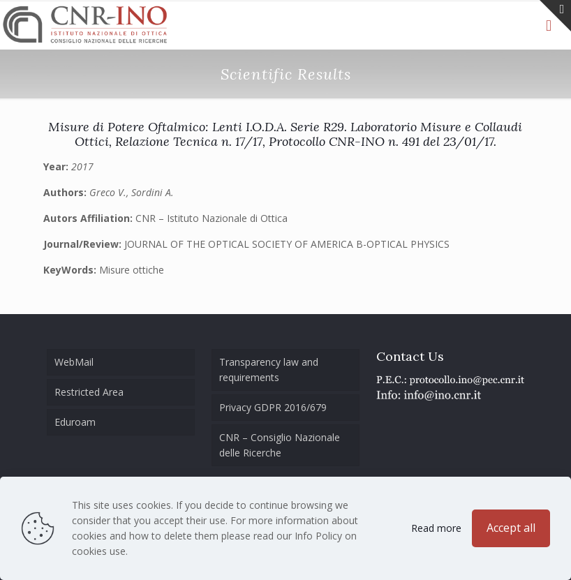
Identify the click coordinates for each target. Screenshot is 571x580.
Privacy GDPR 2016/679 (273, 407)
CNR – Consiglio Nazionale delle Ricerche (279, 445)
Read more (436, 528)
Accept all (511, 527)
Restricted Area (89, 392)
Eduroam (75, 422)
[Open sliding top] (555, 15)
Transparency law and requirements (268, 369)
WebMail (74, 362)
